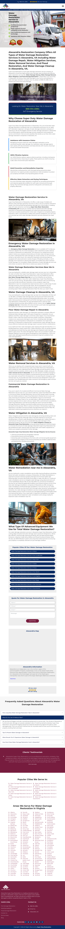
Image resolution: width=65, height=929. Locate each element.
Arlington (13, 819)
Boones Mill (13, 835)
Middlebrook (38, 824)
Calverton (13, 847)
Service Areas (5, 915)
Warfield (49, 860)
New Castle (38, 832)
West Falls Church (50, 864)
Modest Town (39, 827)
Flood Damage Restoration (8, 910)
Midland (37, 825)
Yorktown (50, 875)
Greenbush (26, 838)
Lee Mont (25, 867)
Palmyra (37, 848)
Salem (36, 867)
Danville (25, 812)
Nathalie (37, 830)
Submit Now (32, 620)
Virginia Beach (51, 857)
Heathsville (26, 848)
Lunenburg (26, 873)
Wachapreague (51, 858)
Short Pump (50, 814)
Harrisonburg (26, 847)
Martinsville (38, 819)
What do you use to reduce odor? (12, 717)
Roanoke (37, 865)
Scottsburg (50, 812)
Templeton (50, 840)
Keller (24, 857)
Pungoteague (39, 860)
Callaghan (13, 845)
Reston (37, 862)
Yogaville (49, 873)
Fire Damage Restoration (8, 906)
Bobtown (13, 833)
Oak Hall (37, 843)
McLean (37, 820)
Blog (2, 917)
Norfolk (37, 838)
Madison (37, 812)
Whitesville (50, 867)
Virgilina (49, 855)
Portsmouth (38, 858)
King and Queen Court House (26, 860)
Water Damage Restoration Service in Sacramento (25, 588)
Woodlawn (50, 871)
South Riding (51, 817)
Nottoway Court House (39, 841)
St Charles (50, 829)
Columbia (13, 873)
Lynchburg (26, 875)
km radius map (32, 646)
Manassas (37, 815)
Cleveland (13, 867)
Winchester (50, 870)
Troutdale (50, 847)
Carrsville (13, 850)
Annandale (13, 817)
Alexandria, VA (34, 911)
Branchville (13, 837)
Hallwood (25, 840)
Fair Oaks (25, 825)
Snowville (50, 815)
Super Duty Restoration (44, 927)
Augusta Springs (12, 823)
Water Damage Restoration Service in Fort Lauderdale (26, 555)
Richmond (38, 863)
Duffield (25, 819)
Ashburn (12, 820)
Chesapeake (13, 863)
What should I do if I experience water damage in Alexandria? (20, 737)
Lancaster (25, 865)
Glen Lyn (25, 835)
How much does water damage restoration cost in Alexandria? (21, 742)
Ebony (24, 822)
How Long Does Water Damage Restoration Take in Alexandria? (20, 712)
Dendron (25, 817)
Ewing (24, 824)
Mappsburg (38, 817)
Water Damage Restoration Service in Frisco (24, 568)
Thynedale (50, 843)
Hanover (25, 843)
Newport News (39, 835)
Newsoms (37, 837)
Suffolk (49, 835)
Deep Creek (26, 814)
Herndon (25, 850)
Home (10, 9)
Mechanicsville (39, 822)
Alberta (12, 812)
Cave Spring (13, 855)
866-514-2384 (24, 1)
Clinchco (12, 870)
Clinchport (13, 871)
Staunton (49, 830)
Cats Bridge (13, 853)
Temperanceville (52, 838)
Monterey (37, 829)
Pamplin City (38, 850)
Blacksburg (13, 832)
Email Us (32, 909)
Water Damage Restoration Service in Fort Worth (25, 572)
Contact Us (4, 913)
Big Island (13, 830)
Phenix (37, 855)
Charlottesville (14, 862)
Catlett (12, 852)
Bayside (12, 827)
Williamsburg (51, 868)
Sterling (49, 832)
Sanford (37, 868)
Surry (48, 837)
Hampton (25, 842)
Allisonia (12, 815)
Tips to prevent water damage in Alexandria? (15, 732)
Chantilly (12, 858)
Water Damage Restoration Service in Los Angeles (25, 576)
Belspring (13, 829)
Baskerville (13, 825)
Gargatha (25, 833)
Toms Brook (50, 845)
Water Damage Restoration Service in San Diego (25, 580)
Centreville (13, 857)
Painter (37, 847)
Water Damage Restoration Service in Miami (24, 551)
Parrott (37, 852)
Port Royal (38, 857)
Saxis (36, 871)
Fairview (25, 827)
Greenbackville (27, 837)
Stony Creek (50, 833)
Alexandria (16, 9)
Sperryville (50, 825)
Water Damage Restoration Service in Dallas (24, 563)
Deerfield (25, 815)
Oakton (37, 845)
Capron (12, 848)
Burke (12, 843)
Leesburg (25, 868)
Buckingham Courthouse (14, 841)
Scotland (37, 875)
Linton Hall (26, 870)
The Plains (50, 842)
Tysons (49, 850)
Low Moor (25, 871)
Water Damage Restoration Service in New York (25, 559)
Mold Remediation (6, 908)
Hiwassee (25, 853)
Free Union (26, 832)
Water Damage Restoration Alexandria (32, 9)
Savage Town (38, 870)
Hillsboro (25, 852)
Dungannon (26, 820)
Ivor (24, 855)
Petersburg (38, 853)
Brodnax (12, 838)
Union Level (50, 852)
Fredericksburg (27, 830)
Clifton (12, 868)
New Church (38, 833)
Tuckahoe (50, 848)
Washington (50, 862)
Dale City (13, 875)
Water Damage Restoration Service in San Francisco (26, 584)
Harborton (26, 845)
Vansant (49, 853)
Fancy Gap (26, 829)
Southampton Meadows (51, 819)
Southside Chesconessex (51, 823)
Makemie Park (39, 814)
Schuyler (37, 873)
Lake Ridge (26, 863)
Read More (13, 678)
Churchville (13, 865)
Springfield (50, 827)
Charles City (13, 860)
